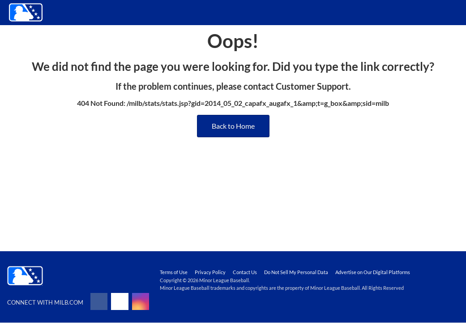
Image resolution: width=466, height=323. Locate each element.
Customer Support (312, 86)
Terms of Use (174, 272)
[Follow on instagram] (140, 301)
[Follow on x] (119, 301)
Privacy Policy (210, 272)
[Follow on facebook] (98, 301)
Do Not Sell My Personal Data (296, 272)
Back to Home (233, 126)
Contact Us (245, 272)
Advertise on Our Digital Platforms (372, 272)
